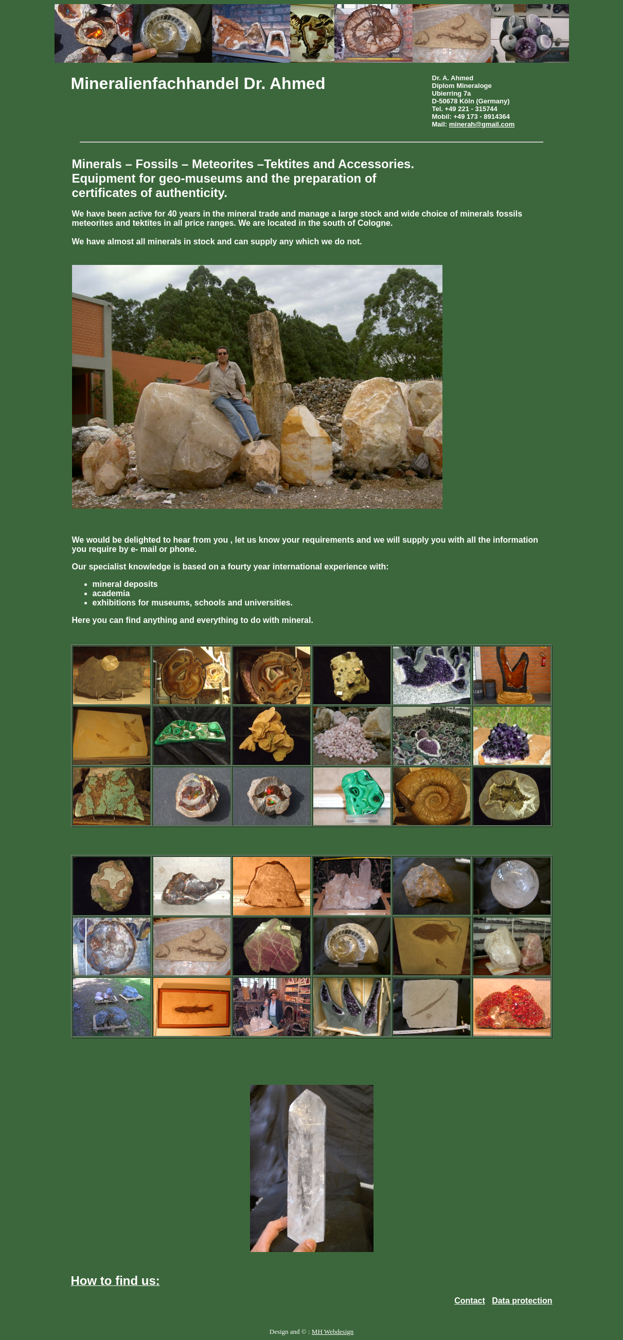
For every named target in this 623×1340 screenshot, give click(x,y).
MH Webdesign (332, 1331)
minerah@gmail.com (482, 124)
